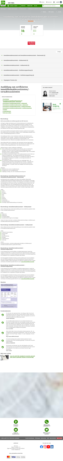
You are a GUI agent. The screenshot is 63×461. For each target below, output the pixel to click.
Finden (61, 6)
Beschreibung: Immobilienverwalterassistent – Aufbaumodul (15, 104)
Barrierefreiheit (53, 438)
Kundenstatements (7, 111)
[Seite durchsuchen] (52, 6)
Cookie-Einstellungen (29, 438)
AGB (48, 438)
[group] (31, 21)
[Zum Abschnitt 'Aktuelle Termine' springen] (25, 30)
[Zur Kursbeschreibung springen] (37, 30)
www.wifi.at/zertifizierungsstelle (27, 261)
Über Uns (29, 5)
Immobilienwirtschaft (22, 8)
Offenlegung (37, 438)
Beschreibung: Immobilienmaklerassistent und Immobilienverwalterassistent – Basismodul (12, 101)
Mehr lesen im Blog (7, 112)
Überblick (5, 109)
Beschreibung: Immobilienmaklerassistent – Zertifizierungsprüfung (17, 106)
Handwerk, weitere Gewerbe (12, 8)
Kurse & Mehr (13, 5)
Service (23, 5)
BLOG (35, 5)
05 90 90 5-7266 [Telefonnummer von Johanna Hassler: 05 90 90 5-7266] (55, 92)
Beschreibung (6, 99)
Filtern (59, 51)
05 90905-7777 (17, 447)
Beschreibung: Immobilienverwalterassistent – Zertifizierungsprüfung (17, 108)
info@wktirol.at (17, 449)
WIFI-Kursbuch (3, 8)
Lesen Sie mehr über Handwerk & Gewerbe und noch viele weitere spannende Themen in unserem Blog (22, 356)
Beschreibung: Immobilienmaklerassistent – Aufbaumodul (15, 103)
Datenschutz (43, 438)
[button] (31, 55)
